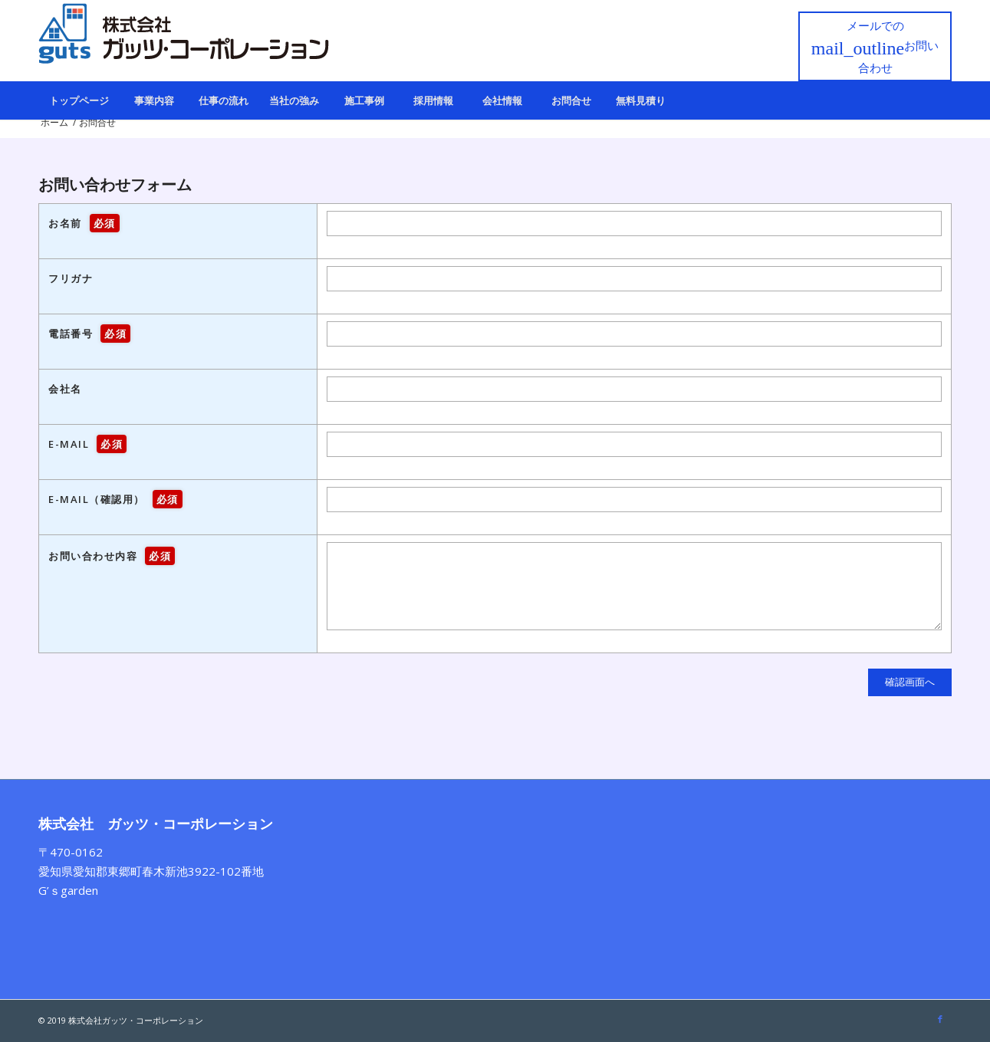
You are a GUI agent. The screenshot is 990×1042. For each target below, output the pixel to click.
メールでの (875, 46)
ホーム (54, 122)
